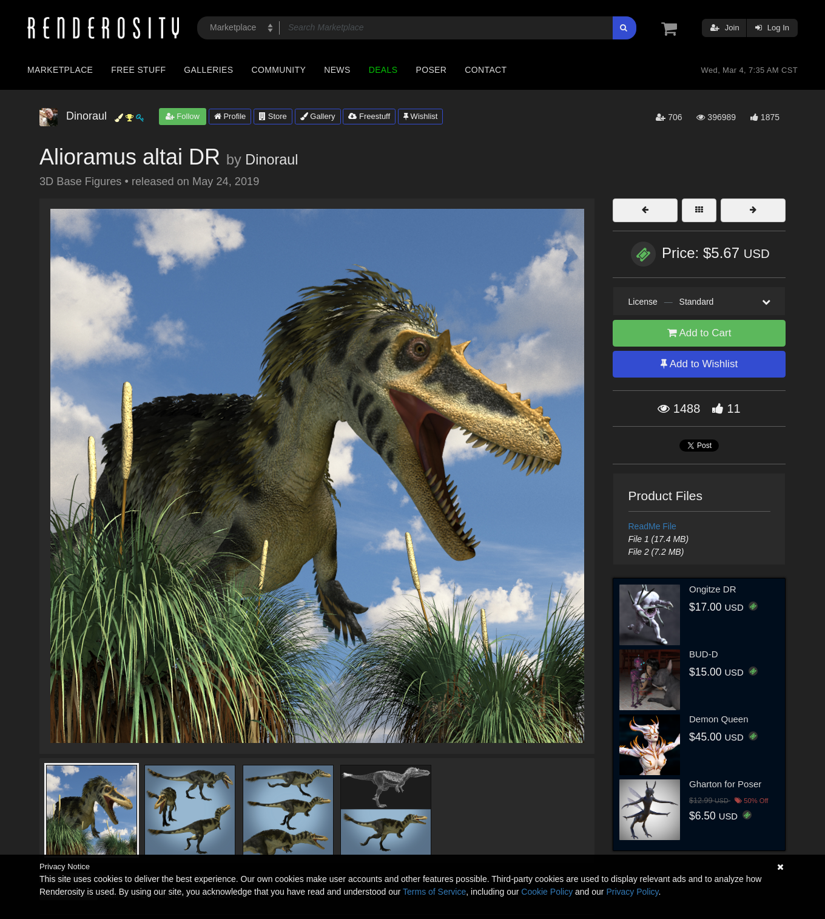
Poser (431, 70)
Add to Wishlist (699, 364)
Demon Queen (719, 719)
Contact (486, 70)
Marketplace (60, 70)
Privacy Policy (632, 892)
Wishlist (420, 116)
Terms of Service (434, 892)
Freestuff (369, 116)
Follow (183, 116)
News (337, 70)
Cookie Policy (547, 892)
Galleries (208, 70)
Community (279, 70)
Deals (383, 70)
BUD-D (703, 654)
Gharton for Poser (725, 784)
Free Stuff (138, 70)
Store (273, 116)
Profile (230, 116)
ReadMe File (652, 526)
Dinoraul (271, 160)
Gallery (317, 116)
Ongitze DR (712, 589)
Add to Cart (699, 333)
